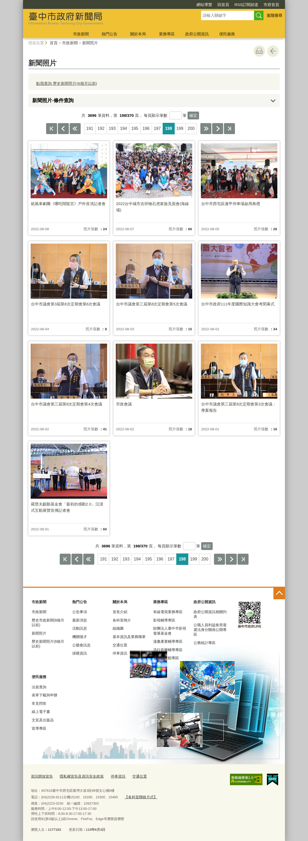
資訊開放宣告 (41, 776)
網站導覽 (204, 4)
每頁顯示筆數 (155, 115)
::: (21, 2)
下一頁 (217, 128)
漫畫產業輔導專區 (168, 641)
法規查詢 (39, 687)
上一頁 (63, 128)
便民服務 (227, 34)
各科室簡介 (122, 620)
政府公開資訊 (197, 34)
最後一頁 (229, 128)
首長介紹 (120, 612)
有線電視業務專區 (168, 612)
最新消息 (79, 620)
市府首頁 (271, 4)
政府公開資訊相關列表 (210, 614)
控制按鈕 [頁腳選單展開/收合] (279, 593)
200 (191, 128)
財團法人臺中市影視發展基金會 (169, 630)
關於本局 (138, 34)
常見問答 (39, 703)
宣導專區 (39, 728)
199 (179, 128)
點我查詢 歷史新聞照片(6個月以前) (66, 83)
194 (123, 128)
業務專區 (167, 34)
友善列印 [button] (259, 51)
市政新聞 (81, 34)
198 (168, 128)
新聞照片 (90, 43)
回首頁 (223, 4)
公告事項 (79, 612)
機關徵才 (79, 637)
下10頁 (205, 128)
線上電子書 (41, 712)
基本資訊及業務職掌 (129, 637)
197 (157, 128)
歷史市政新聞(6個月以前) (48, 622)
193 (112, 128)
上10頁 (75, 128)
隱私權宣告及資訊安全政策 (78, 776)
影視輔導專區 (164, 620)
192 (100, 128)
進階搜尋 (274, 15)
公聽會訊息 (81, 645)
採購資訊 (79, 653)
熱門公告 (109, 34)
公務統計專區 (205, 643)
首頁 (54, 43)
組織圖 (118, 628)
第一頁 (51, 128)
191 (89, 128)
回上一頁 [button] (273, 51)
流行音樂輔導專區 (168, 650)
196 (146, 128)
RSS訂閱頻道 (246, 4)
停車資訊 (120, 653)
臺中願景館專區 (166, 658)
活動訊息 (79, 628)
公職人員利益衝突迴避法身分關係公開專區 (210, 629)
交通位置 (120, 645)
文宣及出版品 (43, 720)
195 (134, 128)
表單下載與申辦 (44, 695)
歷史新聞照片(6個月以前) (48, 643)
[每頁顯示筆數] (175, 115)
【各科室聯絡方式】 (139, 796)
